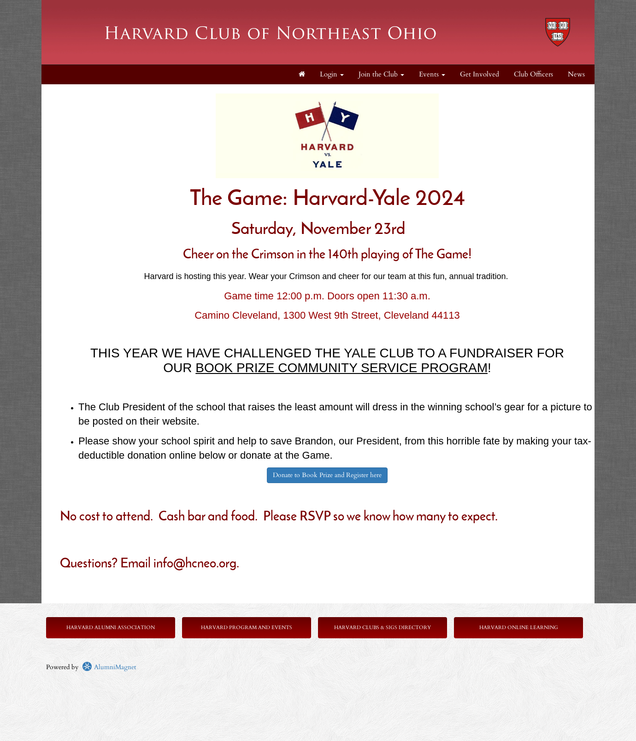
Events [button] (432, 74)
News (576, 74)
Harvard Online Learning (518, 627)
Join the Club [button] (381, 74)
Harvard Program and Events (246, 627)
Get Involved (479, 74)
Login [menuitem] (332, 74)
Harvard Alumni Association (110, 627)
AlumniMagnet (109, 667)
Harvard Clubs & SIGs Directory (382, 627)
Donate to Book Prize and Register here (327, 475)
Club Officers (533, 74)
